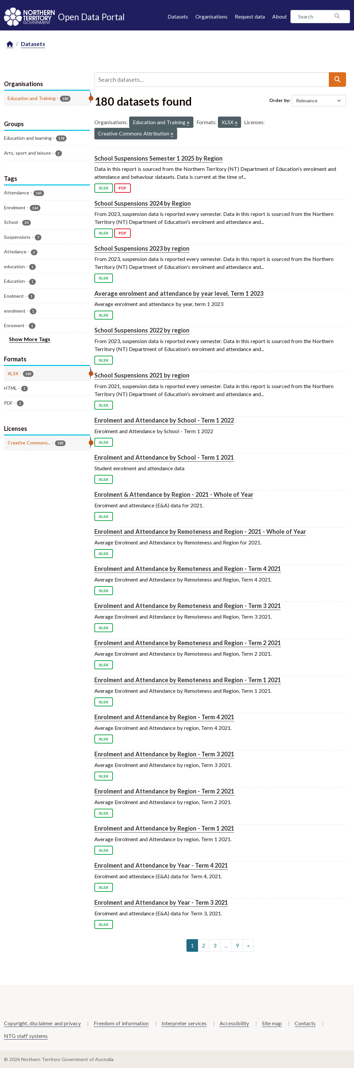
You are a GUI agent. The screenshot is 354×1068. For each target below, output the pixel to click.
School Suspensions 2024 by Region (142, 203)
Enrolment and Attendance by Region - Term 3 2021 (164, 754)
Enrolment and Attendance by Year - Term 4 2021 (161, 865)
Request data (250, 16)
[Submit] (337, 79)
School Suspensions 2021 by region (141, 375)
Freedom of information (121, 1023)
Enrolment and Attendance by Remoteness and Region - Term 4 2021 (187, 568)
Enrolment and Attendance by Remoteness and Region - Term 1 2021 (187, 680)
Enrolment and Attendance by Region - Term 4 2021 (164, 717)
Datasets (178, 16)
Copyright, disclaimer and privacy (42, 1023)
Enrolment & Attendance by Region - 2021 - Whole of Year (173, 494)
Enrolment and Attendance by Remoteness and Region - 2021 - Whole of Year (200, 531)
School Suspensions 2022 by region (141, 330)
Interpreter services (184, 1023)
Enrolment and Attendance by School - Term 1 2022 (164, 420)
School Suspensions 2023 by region (141, 248)
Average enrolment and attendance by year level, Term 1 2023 (178, 293)
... (226, 945)
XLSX (103, 187)
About (279, 16)
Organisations (211, 16)
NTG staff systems (26, 1036)
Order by (279, 100)
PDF (122, 187)
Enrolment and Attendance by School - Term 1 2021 (164, 457)
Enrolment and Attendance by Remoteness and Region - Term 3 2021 (187, 605)
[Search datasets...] (211, 79)
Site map (272, 1023)
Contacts (305, 1023)
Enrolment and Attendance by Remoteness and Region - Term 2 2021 (187, 642)
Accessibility (234, 1023)
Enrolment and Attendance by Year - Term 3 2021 (161, 902)
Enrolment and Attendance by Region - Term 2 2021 (164, 791)
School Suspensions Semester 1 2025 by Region (158, 158)
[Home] (10, 44)
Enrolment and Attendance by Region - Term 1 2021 (164, 828)
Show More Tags (29, 339)
